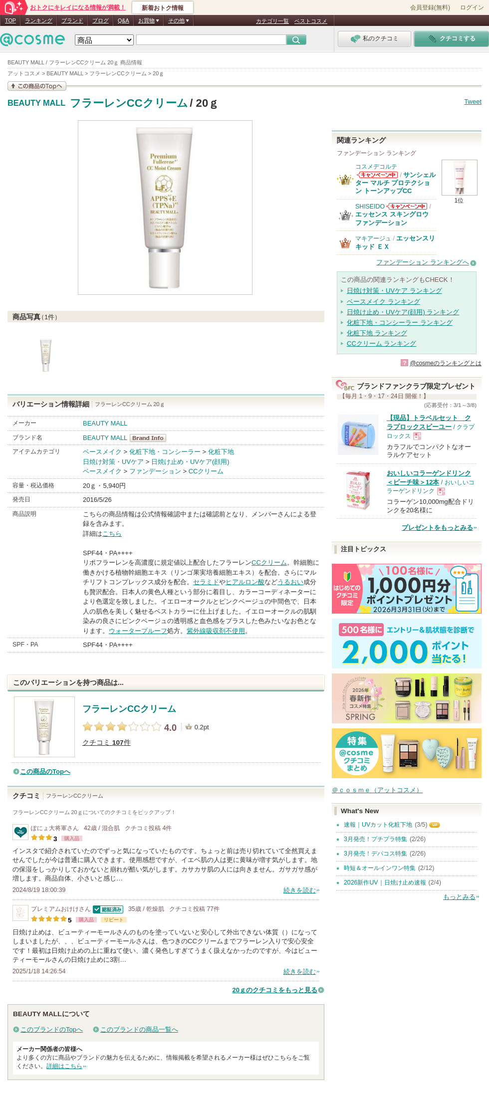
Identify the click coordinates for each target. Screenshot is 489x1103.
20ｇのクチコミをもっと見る (275, 990)
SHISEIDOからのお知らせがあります (407, 206)
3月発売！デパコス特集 (375, 853)
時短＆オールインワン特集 (380, 868)
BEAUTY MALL (36, 103)
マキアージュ (373, 238)
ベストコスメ (310, 21)
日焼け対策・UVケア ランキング (394, 290)
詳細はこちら (64, 1066)
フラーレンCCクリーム (129, 103)
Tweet (473, 101)
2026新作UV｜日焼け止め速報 (385, 882)
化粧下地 (221, 451)
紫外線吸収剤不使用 (216, 631)
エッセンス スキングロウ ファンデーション (392, 218)
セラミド (206, 582)
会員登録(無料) (430, 7)
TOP (10, 20)
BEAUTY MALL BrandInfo (151, 438)
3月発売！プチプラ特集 (375, 839)
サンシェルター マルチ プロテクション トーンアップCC (395, 183)
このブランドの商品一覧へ (139, 1029)
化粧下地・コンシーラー (165, 451)
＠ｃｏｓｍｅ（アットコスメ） (377, 790)
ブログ (100, 20)
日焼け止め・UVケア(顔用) (190, 461)
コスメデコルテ (376, 166)
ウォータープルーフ (138, 631)
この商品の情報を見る (36, 86)
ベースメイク (102, 451)
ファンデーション (155, 471)
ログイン (472, 7)
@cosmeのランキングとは (446, 363)
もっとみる (459, 896)
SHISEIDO (370, 206)
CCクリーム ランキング (381, 343)
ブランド (72, 20)
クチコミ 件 (106, 742)
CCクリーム (206, 471)
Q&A (123, 20)
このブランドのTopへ (51, 1029)
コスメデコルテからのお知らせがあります (377, 175)
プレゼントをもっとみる (437, 527)
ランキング (38, 20)
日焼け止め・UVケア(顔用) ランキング (403, 312)
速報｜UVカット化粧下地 (378, 824)
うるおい (290, 582)
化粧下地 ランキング (377, 333)
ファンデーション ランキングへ (422, 262)
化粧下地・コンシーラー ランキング (400, 322)
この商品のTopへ (45, 771)
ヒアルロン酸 (245, 582)
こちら (112, 533)
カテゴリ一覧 (272, 21)
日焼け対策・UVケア (113, 461)
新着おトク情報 (163, 7)
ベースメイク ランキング (383, 301)
